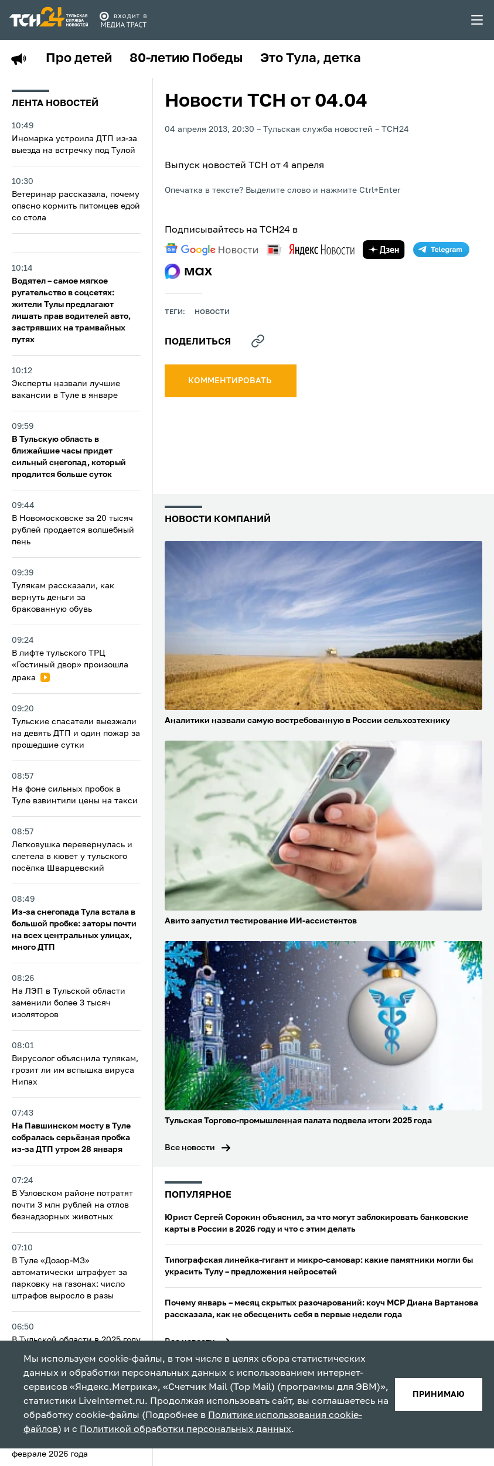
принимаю (439, 1394)
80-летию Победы (186, 58)
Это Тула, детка (310, 58)
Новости (212, 312)
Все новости (190, 1148)
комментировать (230, 381)
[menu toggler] (478, 20)
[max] (188, 271)
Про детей (79, 58)
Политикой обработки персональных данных (185, 1429)
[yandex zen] (384, 249)
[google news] (211, 249)
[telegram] (441, 249)
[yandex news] (311, 249)
